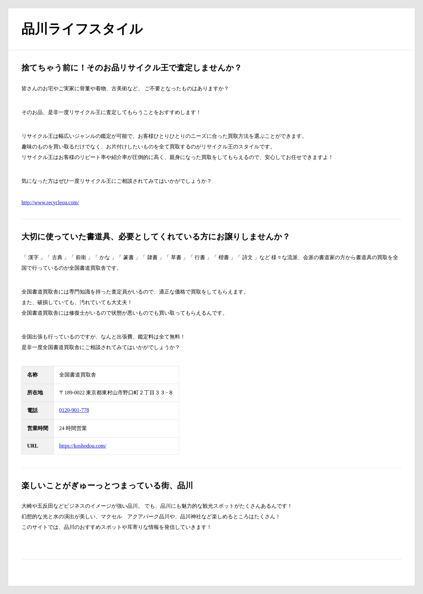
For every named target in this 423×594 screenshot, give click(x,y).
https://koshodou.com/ (82, 446)
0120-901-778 (74, 410)
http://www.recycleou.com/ (50, 202)
